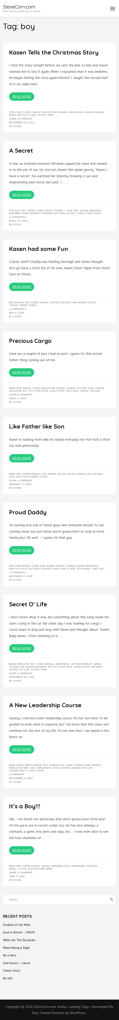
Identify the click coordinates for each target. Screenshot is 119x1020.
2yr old (14, 210)
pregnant (78, 865)
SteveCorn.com (19, 7)
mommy (48, 213)
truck (84, 390)
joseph (89, 112)
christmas (22, 565)
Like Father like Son (36, 426)
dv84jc (62, 112)
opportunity (18, 770)
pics (31, 390)
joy (22, 666)
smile (13, 868)
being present (19, 663)
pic (25, 390)
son (33, 114)
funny (59, 210)
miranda (95, 210)
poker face (82, 666)
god (71, 112)
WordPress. (77, 1012)
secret (71, 213)
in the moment (81, 663)
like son (15, 476)
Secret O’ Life (28, 604)
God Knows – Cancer (16, 963)
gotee (62, 473)
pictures (34, 568)
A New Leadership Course (45, 705)
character (56, 765)
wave (49, 868)
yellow (95, 390)
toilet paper (18, 305)
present (97, 666)
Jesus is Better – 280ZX (19, 932)
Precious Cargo (30, 340)
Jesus (79, 112)
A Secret (21, 150)
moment (35, 213)
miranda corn (18, 213)
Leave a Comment (21, 118)
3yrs (12, 112)
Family (49, 210)
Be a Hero (9, 955)
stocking (83, 568)
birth (21, 112)
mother (59, 213)
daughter (48, 388)
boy (28, 112)
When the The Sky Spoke (19, 940)
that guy (98, 568)
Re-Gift (8, 978)
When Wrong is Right (16, 948)
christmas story (44, 112)
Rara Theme (41, 1012)
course (79, 765)
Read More (21, 97)
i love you (71, 210)
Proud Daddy (28, 512)
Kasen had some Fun (38, 249)
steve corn (45, 114)
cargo (27, 388)
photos (14, 568)
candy (31, 210)
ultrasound (36, 868)
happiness (63, 663)
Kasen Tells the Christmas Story (54, 52)
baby (12, 388)
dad (42, 565)
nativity (23, 114)
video (33, 305)
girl (91, 388)
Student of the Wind (16, 925)
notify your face (60, 666)
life (90, 767)
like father (94, 473)
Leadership (78, 767)
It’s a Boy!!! (24, 806)
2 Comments (17, 572)
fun (73, 302)
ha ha (71, 473)
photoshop (30, 476)
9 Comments (17, 308)
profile (92, 865)
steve (91, 302)
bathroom (16, 302)
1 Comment (17, 774)
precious (42, 390)
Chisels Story (11, 970)
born (38, 765)
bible (20, 765)
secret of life (19, 669)
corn (40, 210)
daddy (51, 565)
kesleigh (15, 390)
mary (12, 114)
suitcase (72, 390)
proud (46, 568)
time (44, 669)
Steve (17, 126)
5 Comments (17, 216)
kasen (99, 112)
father (65, 302)
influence (44, 767)
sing (56, 568)
